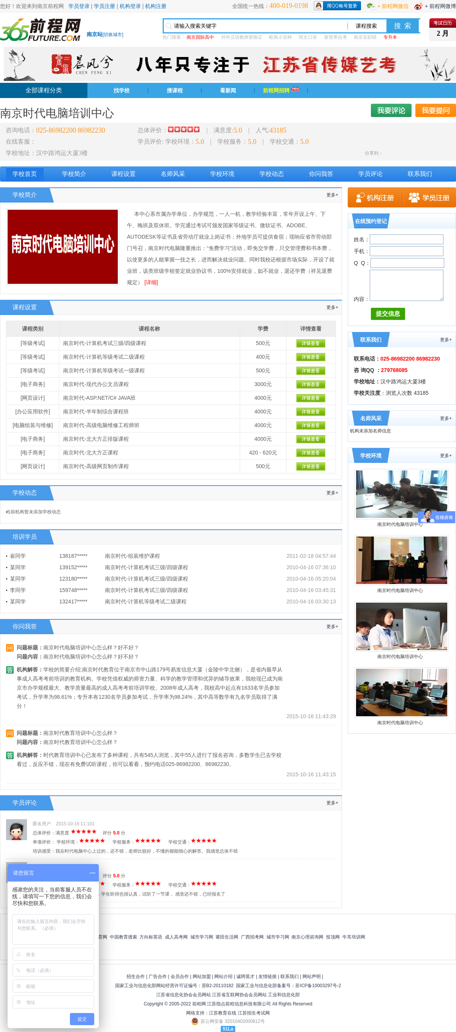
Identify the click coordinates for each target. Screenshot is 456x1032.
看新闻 (228, 90)
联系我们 (420, 174)
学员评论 (370, 174)
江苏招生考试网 (254, 1013)
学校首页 (25, 174)
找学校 (122, 90)
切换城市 (113, 34)
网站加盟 (202, 976)
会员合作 (180, 976)
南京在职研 (365, 37)
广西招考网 (252, 937)
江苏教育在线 (222, 1013)
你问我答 (321, 174)
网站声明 (311, 976)
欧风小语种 (280, 37)
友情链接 (267, 976)
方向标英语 (150, 937)
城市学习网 (201, 937)
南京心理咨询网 (307, 937)
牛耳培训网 (353, 937)
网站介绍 (223, 976)
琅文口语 (308, 37)
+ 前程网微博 (440, 6)
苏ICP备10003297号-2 (318, 985)
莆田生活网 (226, 937)
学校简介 (74, 174)
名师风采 (173, 174)
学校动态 (272, 174)
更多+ (332, 195)
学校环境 (222, 174)
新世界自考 (335, 37)
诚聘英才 (245, 976)
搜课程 (175, 90)
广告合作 (158, 976)
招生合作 (136, 976)
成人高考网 (176, 937)
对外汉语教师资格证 (241, 37)
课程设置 (123, 174)
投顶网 (333, 937)
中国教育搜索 (123, 937)
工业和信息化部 (284, 994)
